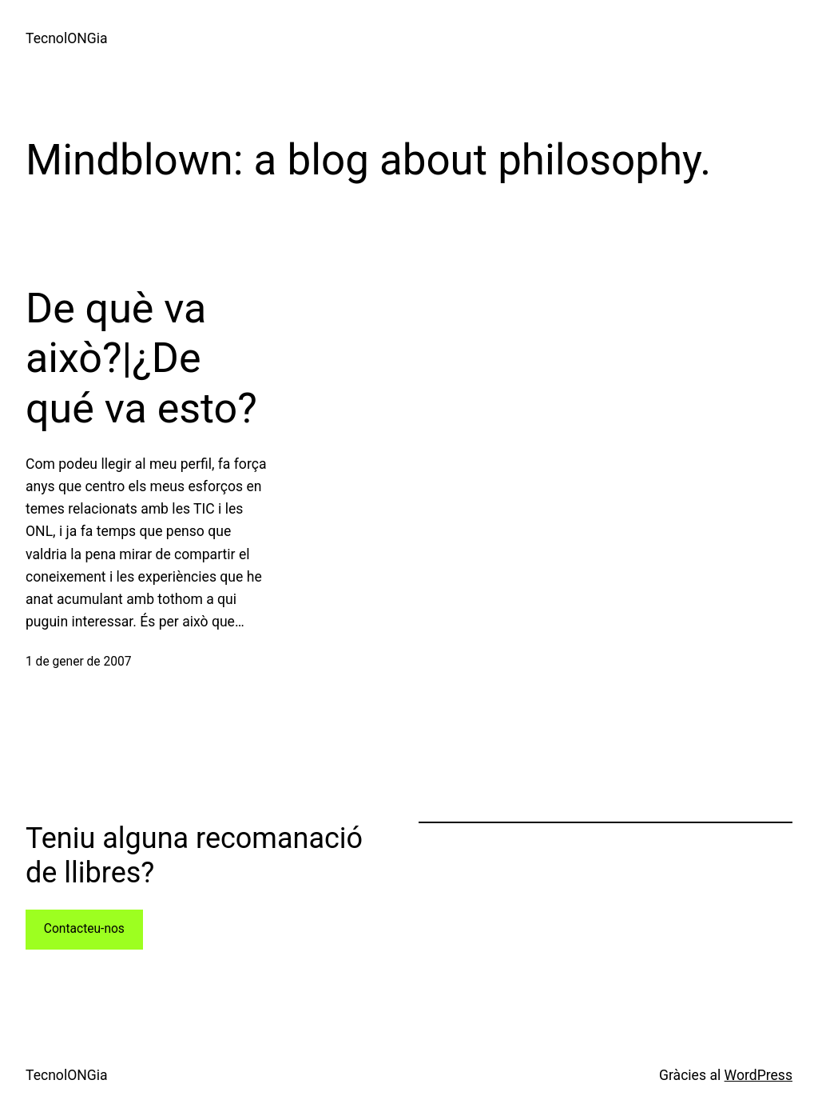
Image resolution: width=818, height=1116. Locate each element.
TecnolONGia (67, 38)
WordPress (758, 1075)
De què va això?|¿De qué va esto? (141, 358)
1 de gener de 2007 (78, 661)
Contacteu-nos (84, 929)
